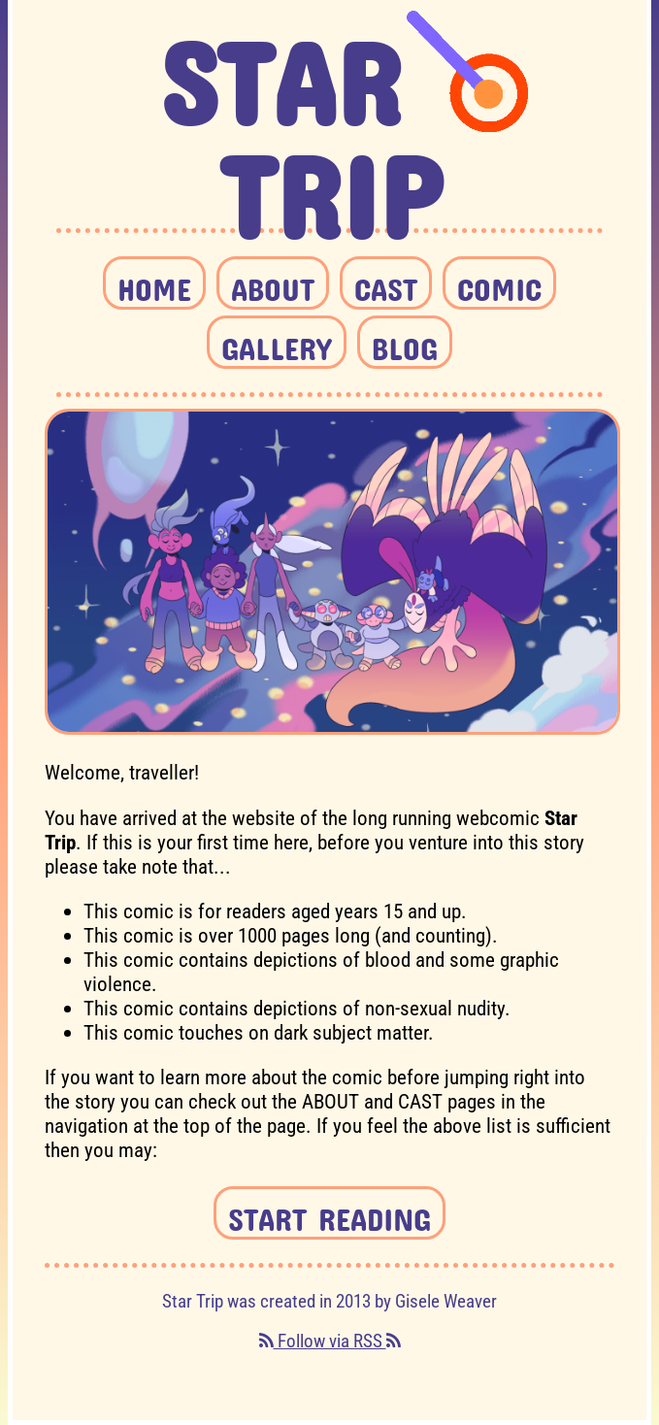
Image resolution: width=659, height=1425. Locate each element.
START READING (329, 1213)
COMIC (499, 283)
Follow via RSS (330, 1341)
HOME (154, 283)
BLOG (405, 342)
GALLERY (276, 342)
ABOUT (272, 283)
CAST (385, 283)
